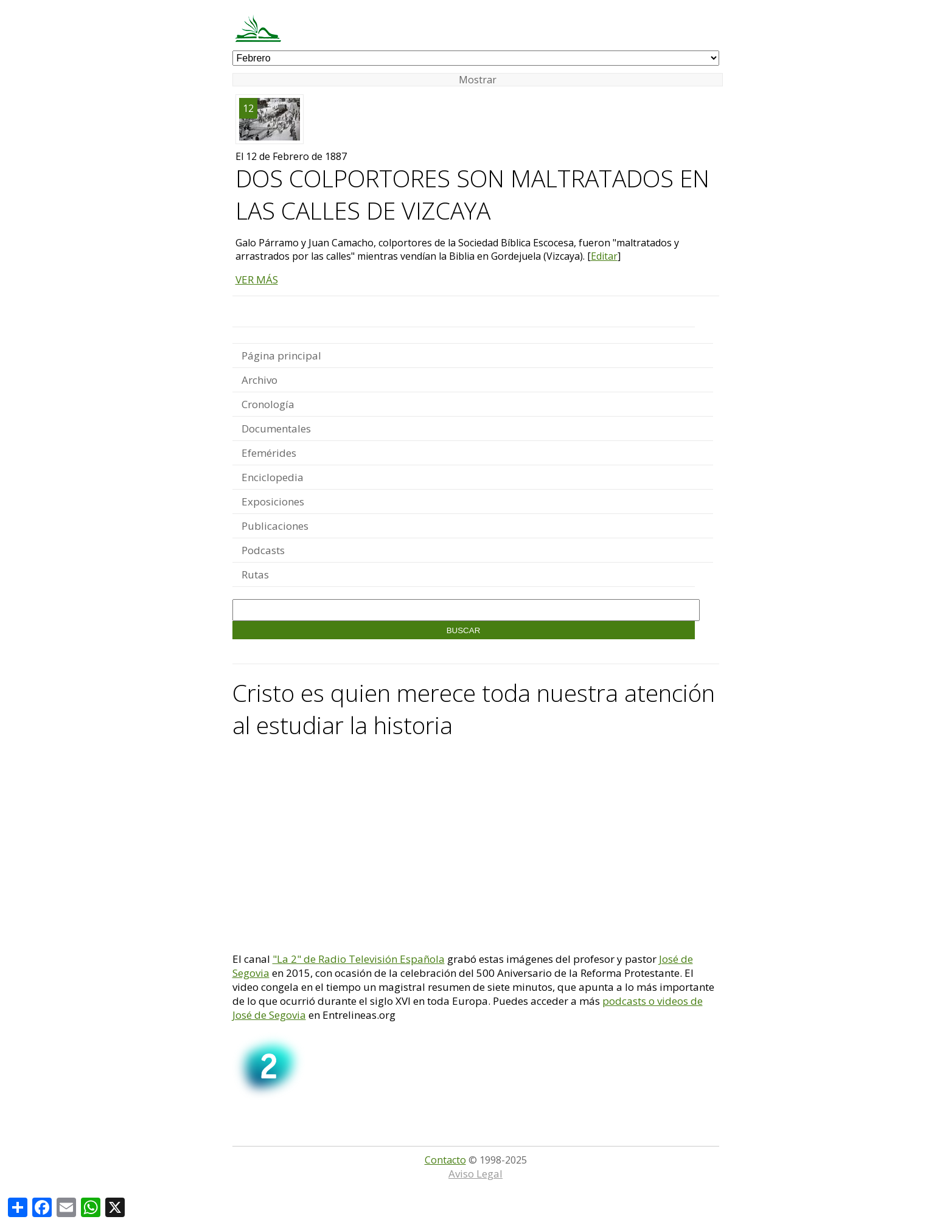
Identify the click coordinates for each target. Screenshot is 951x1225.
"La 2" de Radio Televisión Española (359, 959)
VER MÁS (256, 279)
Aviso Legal (475, 1174)
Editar (604, 256)
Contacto (445, 1160)
